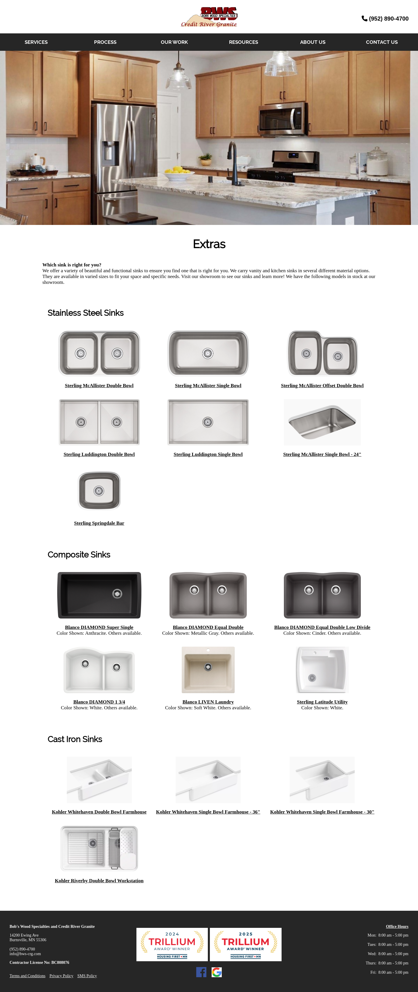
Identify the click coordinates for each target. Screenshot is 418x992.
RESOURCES (243, 42)
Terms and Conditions (27, 976)
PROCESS (105, 42)
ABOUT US (312, 42)
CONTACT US (382, 42)
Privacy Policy (61, 976)
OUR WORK (174, 42)
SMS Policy (87, 976)
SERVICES (36, 42)
